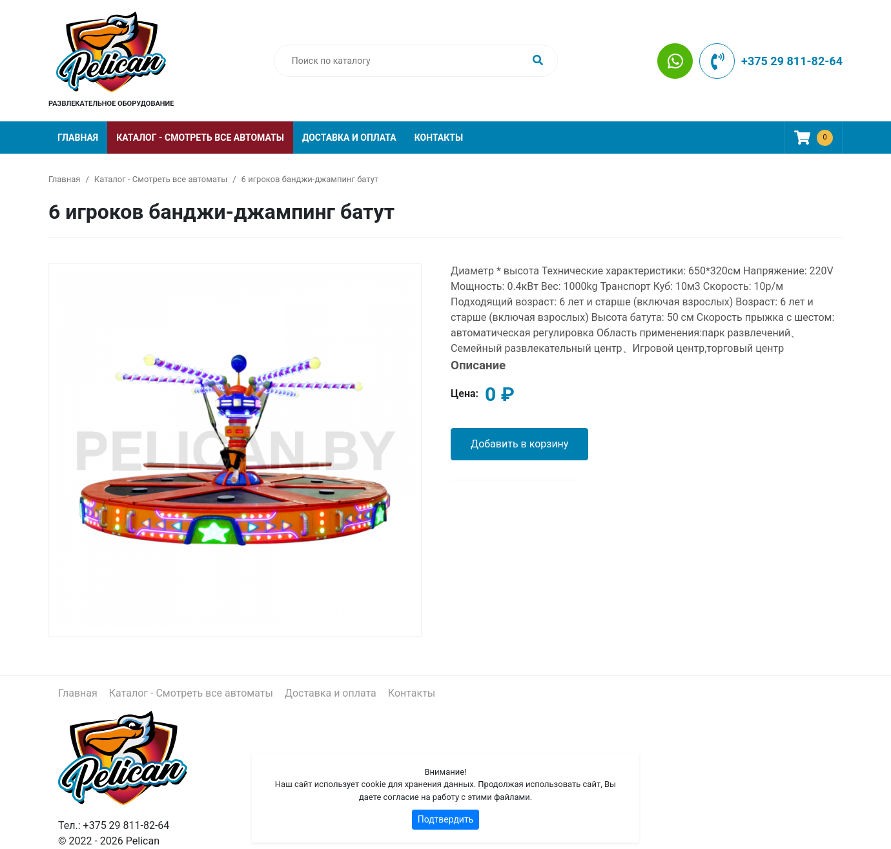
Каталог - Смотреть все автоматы (200, 137)
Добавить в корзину (519, 444)
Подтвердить (446, 819)
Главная (77, 137)
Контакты (439, 137)
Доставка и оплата (349, 137)
